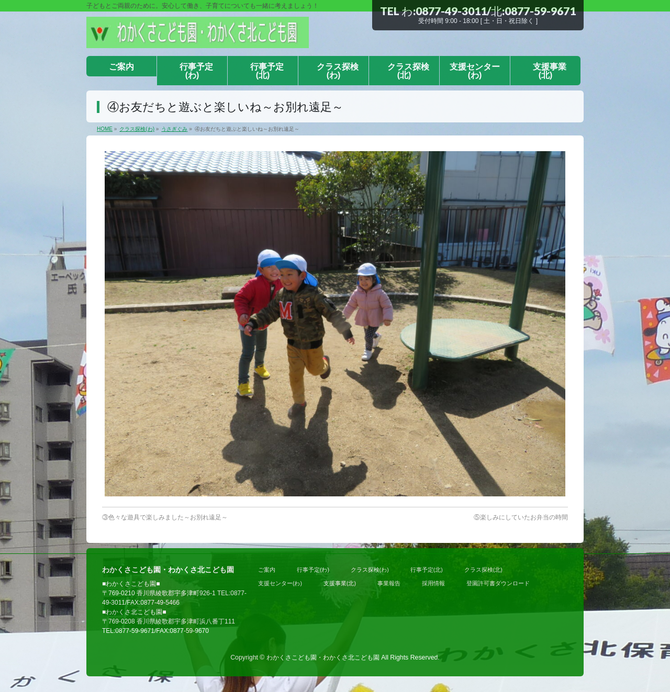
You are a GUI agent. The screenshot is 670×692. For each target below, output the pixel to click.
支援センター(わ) (280, 583)
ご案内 (266, 569)
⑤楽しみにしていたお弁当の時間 (521, 517)
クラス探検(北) (483, 569)
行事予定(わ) (313, 569)
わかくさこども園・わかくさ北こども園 (322, 657)
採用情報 (433, 583)
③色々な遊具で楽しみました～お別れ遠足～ (165, 517)
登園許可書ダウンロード (498, 583)
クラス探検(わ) (370, 569)
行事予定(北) (426, 569)
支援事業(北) (339, 583)
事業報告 (388, 583)
